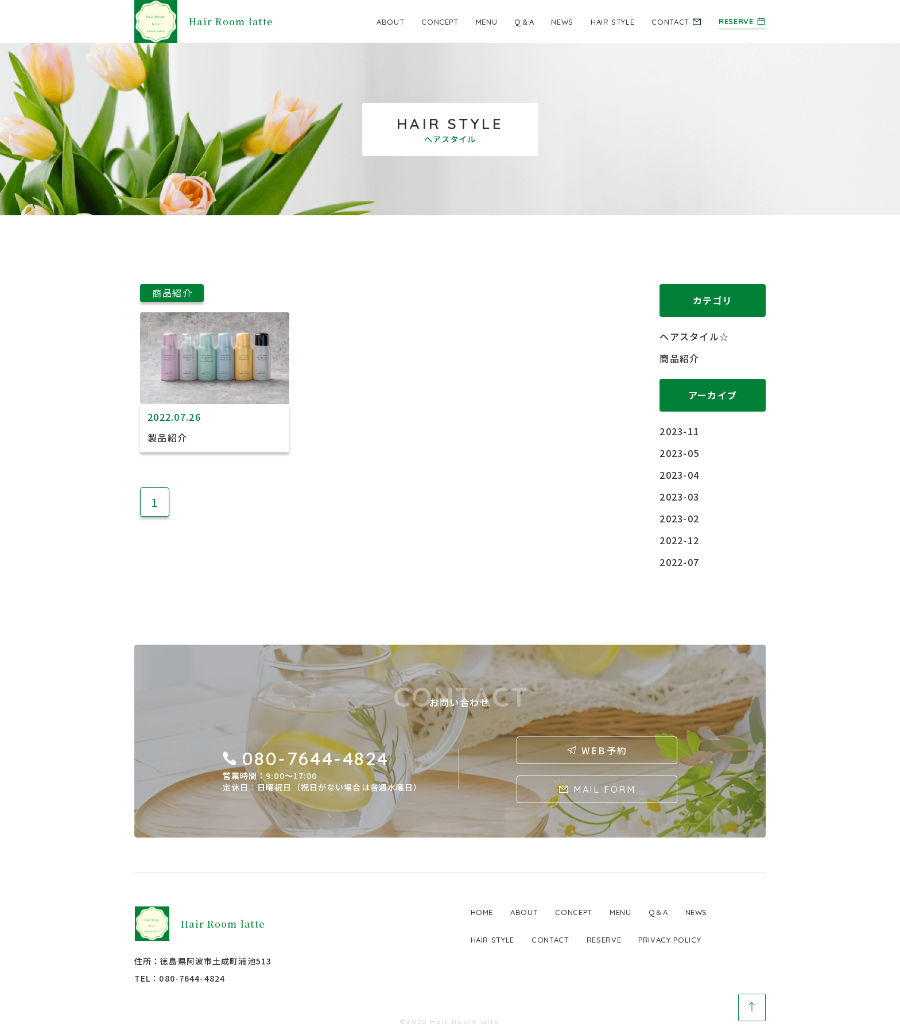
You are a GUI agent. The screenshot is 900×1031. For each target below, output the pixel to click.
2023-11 (679, 431)
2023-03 (679, 496)
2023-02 (679, 518)
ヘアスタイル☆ (694, 336)
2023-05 (679, 453)
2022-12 (679, 540)
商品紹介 (679, 358)
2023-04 (679, 475)
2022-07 (679, 562)
